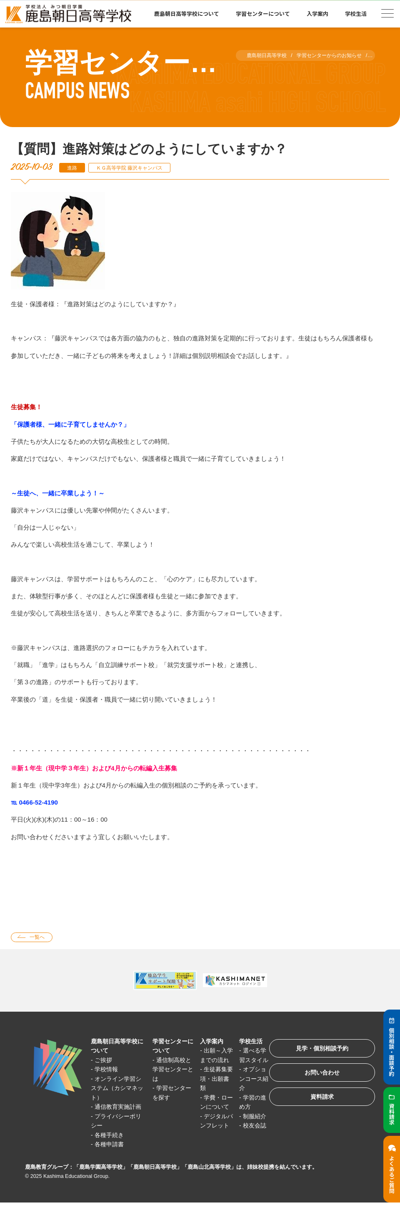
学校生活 (356, 14)
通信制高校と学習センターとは (169, 1070)
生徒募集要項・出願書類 (210, 1089)
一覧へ (39, 938)
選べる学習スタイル (245, 1061)
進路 (73, 168)
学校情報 (107, 1070)
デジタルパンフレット (210, 1145)
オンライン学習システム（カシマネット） (117, 1089)
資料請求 (318, 1102)
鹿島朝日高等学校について (186, 14)
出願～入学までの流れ (210, 1061)
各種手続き (111, 1145)
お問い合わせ (318, 1076)
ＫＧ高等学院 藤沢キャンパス (135, 168)
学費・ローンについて (210, 1117)
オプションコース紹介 (245, 1089)
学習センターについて (263, 14)
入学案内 (317, 14)
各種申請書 (111, 1154)
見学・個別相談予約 (318, 1050)
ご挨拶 (104, 1061)
